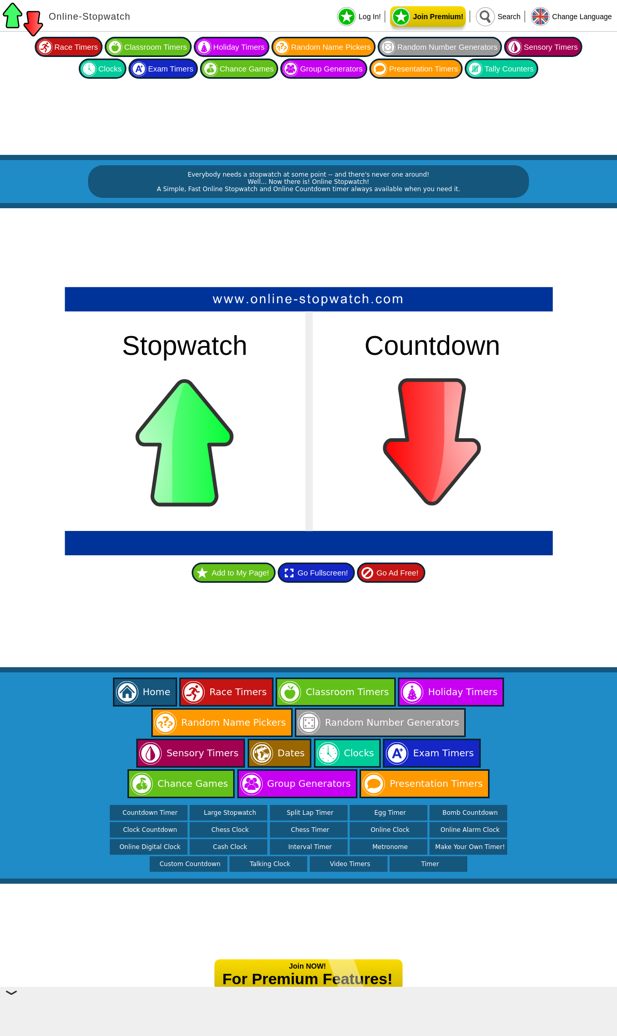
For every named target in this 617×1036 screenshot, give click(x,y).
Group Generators (331, 68)
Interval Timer (310, 847)
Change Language (582, 16)
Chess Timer (310, 829)
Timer (430, 864)
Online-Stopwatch (90, 16)
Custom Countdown (190, 864)
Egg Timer (390, 812)
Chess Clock (230, 829)
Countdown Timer (150, 812)
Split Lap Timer (309, 812)
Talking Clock (270, 864)
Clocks (110, 68)
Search (508, 16)
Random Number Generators (447, 46)
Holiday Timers (239, 46)
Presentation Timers (423, 68)
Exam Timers (171, 68)
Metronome (390, 847)
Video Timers (350, 864)
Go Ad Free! (398, 572)
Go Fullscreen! (322, 572)
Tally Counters (509, 68)
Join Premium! (438, 16)
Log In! (369, 16)
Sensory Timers (551, 46)
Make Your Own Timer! (470, 847)
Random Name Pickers (331, 46)
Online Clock (389, 829)
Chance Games (247, 68)
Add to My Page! (240, 572)
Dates (291, 752)
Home (156, 691)
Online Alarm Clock (469, 829)
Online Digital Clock (150, 847)
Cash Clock (230, 847)
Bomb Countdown (470, 812)
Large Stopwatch (230, 812)
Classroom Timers (155, 46)
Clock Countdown (150, 829)
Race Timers (76, 46)
